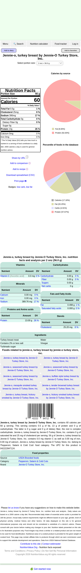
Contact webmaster (51, 544)
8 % (76, 327)
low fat (29, 187)
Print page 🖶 (20, 181)
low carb (21, 187)
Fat (42, 305)
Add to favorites (70, 50)
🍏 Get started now (40, 569)
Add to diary (9, 50)
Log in (75, 44)
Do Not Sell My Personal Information (59, 551)
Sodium (3, 301)
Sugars (45, 283)
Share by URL (20, 158)
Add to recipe (19, 169)
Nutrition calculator (39, 44)
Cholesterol (46, 327)
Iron (2, 298)
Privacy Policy (33, 551)
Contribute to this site (30, 544)
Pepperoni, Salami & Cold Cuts (33, 461)
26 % (36, 320)
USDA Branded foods (29, 458)
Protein (3, 320)
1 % (78, 305)
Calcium (4, 295)
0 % (38, 276)
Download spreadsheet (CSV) (20, 175)
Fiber (44, 279)
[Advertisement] (40, 20)
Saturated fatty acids (51, 308)
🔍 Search (18, 44)
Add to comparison (19, 163)
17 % (36, 301)
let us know (13, 508)
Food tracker (61, 44)
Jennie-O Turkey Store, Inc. (32, 464)
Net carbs (46, 286)
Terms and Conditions (14, 551)
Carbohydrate (47, 276)
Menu (5, 44)
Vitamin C (5, 276)
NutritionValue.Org (28, 547)
